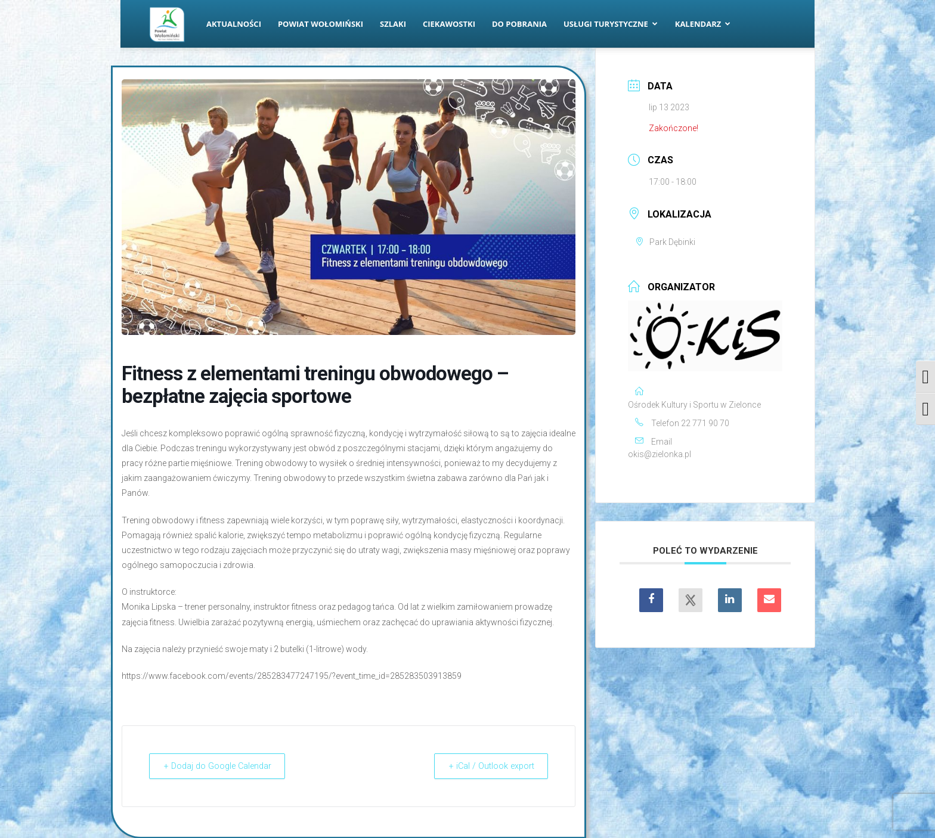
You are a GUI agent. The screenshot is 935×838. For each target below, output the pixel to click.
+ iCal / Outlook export (486, 766)
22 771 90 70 (705, 423)
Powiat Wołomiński (320, 23)
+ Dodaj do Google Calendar (223, 766)
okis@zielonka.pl (659, 454)
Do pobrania (519, 23)
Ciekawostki (449, 23)
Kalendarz (703, 23)
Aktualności (233, 23)
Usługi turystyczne (611, 23)
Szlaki (393, 23)
